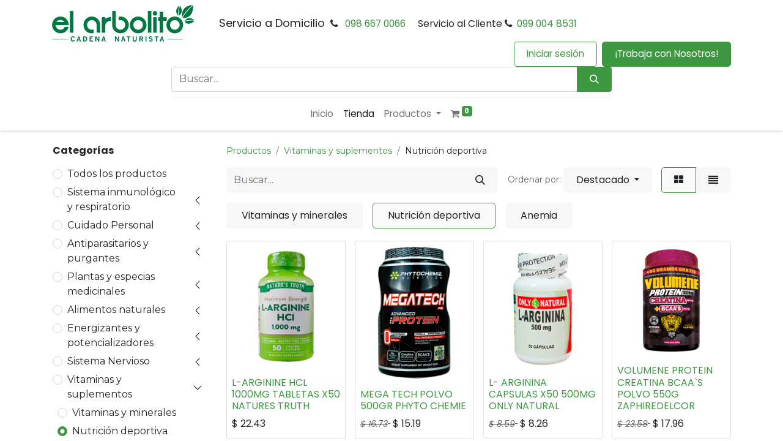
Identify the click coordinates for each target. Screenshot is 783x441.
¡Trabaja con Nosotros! (666, 53)
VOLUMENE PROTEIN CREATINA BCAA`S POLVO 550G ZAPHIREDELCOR (665, 388)
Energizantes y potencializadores (110, 335)
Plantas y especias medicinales (111, 284)
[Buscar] (480, 180)
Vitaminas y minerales (124, 412)
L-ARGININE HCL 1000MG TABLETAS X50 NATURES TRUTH (286, 394)
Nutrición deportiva (120, 431)
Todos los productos (116, 173)
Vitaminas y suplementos (99, 387)
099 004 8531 (547, 24)
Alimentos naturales (116, 309)
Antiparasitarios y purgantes (108, 251)
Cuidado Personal (110, 225)
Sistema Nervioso (108, 361)
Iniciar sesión (555, 53)
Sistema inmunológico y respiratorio (121, 199)
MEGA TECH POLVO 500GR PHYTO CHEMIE (413, 400)
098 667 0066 (375, 24)
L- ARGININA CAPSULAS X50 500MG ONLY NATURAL (542, 394)
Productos (248, 150)
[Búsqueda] (594, 79)
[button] (607, 180)
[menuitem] (322, 114)
